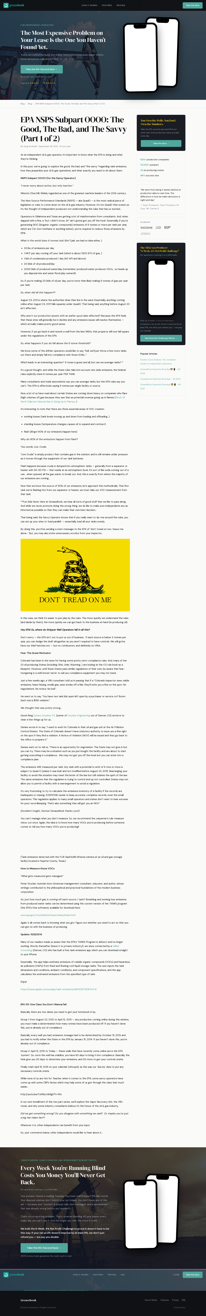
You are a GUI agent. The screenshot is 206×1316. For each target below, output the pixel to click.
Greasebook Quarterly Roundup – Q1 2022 (160, 379)
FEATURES (107, 5)
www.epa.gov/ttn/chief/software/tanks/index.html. (48, 915)
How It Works (151, 1300)
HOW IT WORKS (89, 5)
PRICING (121, 5)
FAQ (183, 1300)
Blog (23, 103)
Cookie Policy (179, 1307)
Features (165, 1300)
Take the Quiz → (161, 143)
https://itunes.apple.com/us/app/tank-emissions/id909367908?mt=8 (59, 989)
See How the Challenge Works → (161, 338)
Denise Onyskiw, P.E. (45, 715)
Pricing (175, 1300)
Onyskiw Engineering (79, 715)
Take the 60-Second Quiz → (42, 69)
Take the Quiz (192, 5)
